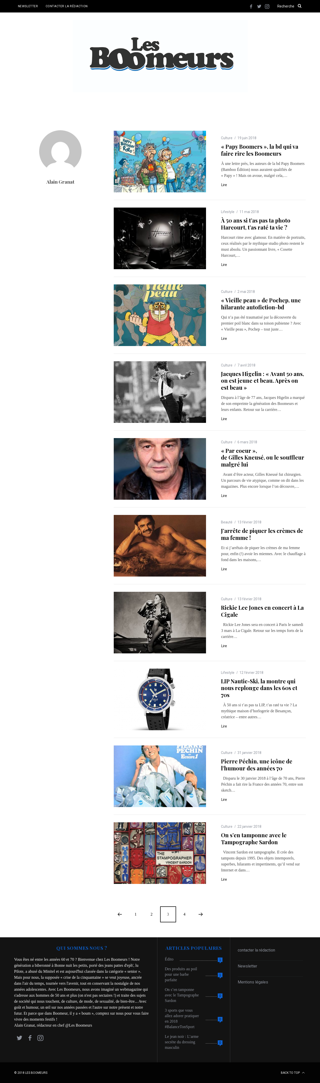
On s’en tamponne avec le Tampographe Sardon (254, 838)
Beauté (226, 522)
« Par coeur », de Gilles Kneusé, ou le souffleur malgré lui (262, 457)
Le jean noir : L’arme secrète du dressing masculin (182, 1041)
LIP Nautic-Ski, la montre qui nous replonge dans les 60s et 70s (259, 687)
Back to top (293, 1072)
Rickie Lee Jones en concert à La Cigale (262, 610)
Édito (169, 959)
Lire (224, 185)
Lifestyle (227, 212)
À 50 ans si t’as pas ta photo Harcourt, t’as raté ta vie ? (255, 223)
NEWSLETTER (28, 6)
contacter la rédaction (256, 950)
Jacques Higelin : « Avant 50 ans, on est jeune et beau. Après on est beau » (262, 380)
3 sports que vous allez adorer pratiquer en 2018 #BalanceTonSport (182, 1018)
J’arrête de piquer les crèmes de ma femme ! (262, 534)
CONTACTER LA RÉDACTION (67, 6)
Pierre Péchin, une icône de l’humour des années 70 (256, 764)
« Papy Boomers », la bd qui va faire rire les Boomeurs (259, 149)
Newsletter (247, 965)
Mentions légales (253, 981)
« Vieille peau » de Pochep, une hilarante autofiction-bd (261, 303)
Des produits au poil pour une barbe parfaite (181, 974)
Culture (226, 138)
